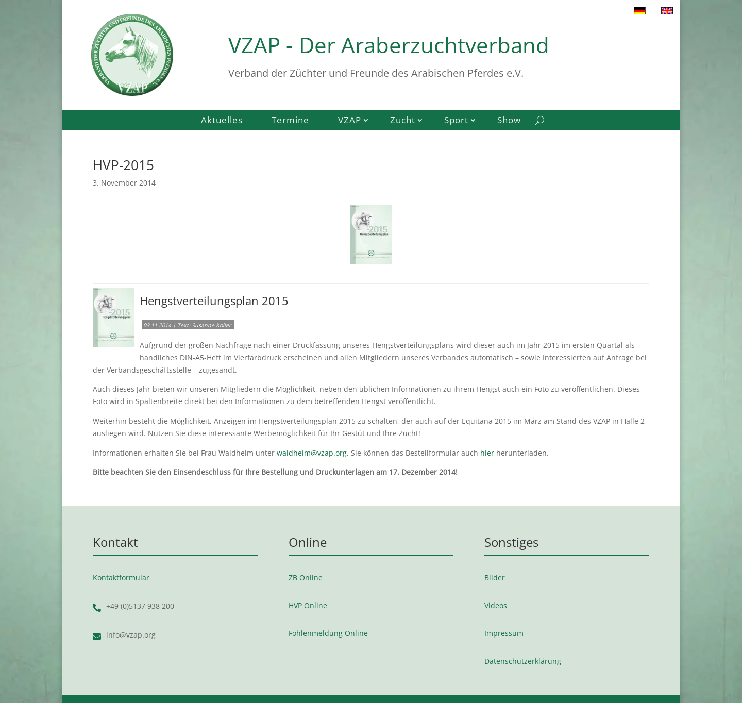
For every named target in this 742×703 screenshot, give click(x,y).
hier (487, 453)
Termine (290, 121)
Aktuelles (222, 121)
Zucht (402, 121)
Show (509, 121)
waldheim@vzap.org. (313, 453)
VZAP (349, 121)
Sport (456, 121)
